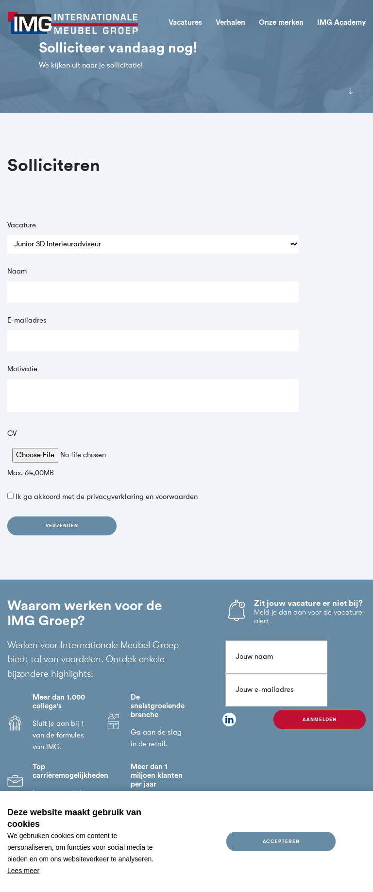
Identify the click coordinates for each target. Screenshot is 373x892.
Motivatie (22, 369)
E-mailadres (27, 320)
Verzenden (62, 525)
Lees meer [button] (23, 871)
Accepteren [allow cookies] (281, 841)
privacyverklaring (115, 497)
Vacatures (185, 22)
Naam (17, 271)
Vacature (21, 225)
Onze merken (281, 22)
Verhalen (230, 22)
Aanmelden (319, 719)
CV (12, 433)
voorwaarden (176, 497)
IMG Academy (341, 22)
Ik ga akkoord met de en (107, 497)
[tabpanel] (186, 56)
